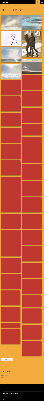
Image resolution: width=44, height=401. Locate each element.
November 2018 (22, 370)
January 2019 (22, 376)
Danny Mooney (6, 2)
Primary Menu (42, 2)
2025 (4, 396)
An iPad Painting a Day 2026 (10, 393)
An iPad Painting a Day (7, 390)
